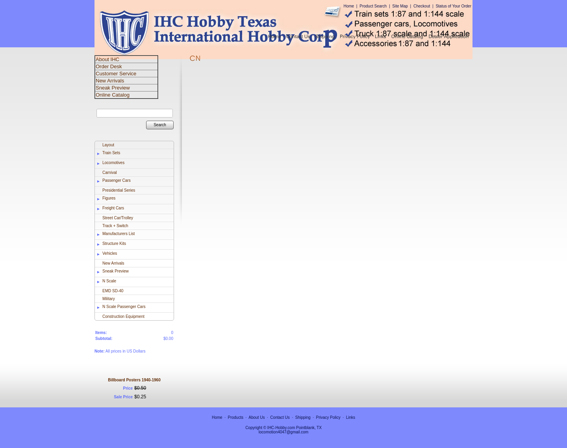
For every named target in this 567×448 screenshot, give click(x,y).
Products (235, 417)
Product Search (373, 6)
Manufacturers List (118, 233)
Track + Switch (115, 226)
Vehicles (109, 253)
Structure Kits (114, 243)
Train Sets (111, 153)
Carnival (109, 172)
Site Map (400, 6)
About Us (256, 417)
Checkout (421, 6)
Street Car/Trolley (117, 218)
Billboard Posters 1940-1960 (134, 380)
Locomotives (113, 163)
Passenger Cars (116, 180)
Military (108, 299)
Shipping (303, 417)
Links (350, 417)
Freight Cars (113, 208)
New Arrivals (113, 263)
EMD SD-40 (112, 291)
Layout (108, 145)
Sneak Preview (115, 271)
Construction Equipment (123, 316)
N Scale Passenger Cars (124, 306)
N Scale (109, 281)
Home (348, 6)
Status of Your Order (453, 6)
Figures (108, 198)
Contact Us (279, 417)
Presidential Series (118, 190)
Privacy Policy (328, 417)
